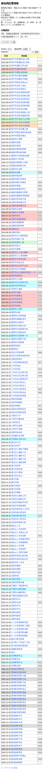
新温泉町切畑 (16, 726)
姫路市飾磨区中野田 (19, 192)
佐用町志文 (16, 659)
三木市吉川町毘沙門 (19, 379)
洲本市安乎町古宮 (18, 286)
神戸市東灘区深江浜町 (20, 59)
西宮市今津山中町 (18, 259)
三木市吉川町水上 (18, 382)
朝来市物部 (16, 566)
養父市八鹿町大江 (18, 456)
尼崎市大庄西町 (17, 212)
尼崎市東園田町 (17, 222)
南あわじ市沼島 (17, 546)
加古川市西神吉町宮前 (20, 356)
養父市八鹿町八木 (18, 452)
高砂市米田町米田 (18, 412)
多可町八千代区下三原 (20, 642)
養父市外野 (16, 466)
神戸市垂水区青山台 (19, 82)
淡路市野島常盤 (17, 582)
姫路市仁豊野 (16, 139)
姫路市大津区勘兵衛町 (20, 156)
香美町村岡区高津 (18, 706)
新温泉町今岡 (16, 722)
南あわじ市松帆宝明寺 (20, 539)
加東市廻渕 (16, 612)
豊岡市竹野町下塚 (18, 339)
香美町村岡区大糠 (18, 676)
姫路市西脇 (16, 186)
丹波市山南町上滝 (18, 496)
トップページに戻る (9, 768)
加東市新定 (16, 619)
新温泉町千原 (16, 736)
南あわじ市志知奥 (18, 536)
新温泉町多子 (16, 746)
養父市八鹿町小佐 (18, 459)
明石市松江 (16, 246)
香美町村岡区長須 (18, 699)
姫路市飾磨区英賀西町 (20, 196)
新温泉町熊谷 (16, 749)
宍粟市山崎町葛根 (18, 589)
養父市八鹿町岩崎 (18, 462)
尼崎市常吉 (16, 216)
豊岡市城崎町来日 (18, 319)
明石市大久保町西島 (19, 236)
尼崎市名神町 (16, 209)
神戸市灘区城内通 (18, 69)
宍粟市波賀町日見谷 (19, 596)
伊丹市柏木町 (16, 299)
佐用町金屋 (16, 666)
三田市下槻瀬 (16, 429)
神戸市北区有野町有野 (20, 92)
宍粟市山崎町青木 (18, 592)
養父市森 (15, 479)
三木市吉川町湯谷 (18, 389)
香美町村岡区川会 (18, 679)
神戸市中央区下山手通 (20, 119)
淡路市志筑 (16, 572)
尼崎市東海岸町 (17, 226)
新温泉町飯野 (16, 762)
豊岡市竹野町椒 (17, 342)
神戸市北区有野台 (18, 89)
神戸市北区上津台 (18, 86)
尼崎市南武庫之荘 (18, 202)
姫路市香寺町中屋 (18, 199)
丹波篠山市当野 (17, 436)
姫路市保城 (16, 142)
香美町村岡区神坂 (18, 686)
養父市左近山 (16, 476)
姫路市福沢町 (16, 176)
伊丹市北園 (16, 292)
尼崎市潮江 (16, 232)
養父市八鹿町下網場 (19, 449)
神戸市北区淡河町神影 (20, 102)
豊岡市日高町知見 (18, 332)
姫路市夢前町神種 (18, 149)
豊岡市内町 (16, 312)
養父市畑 (15, 482)
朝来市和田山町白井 (19, 559)
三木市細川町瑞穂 (18, 396)
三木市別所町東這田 (19, 362)
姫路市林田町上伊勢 (19, 162)
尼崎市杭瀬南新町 (18, 219)
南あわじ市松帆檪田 (19, 542)
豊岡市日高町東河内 (19, 329)
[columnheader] (6, 55)
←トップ (5, 42)
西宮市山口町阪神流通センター (24, 272)
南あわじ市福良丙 (18, 549)
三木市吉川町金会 (18, 392)
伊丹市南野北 (16, 296)
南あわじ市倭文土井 (19, 532)
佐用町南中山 (16, 656)
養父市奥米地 (16, 469)
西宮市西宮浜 (16, 276)
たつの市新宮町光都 (19, 629)
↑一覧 (13, 42)
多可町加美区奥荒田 (19, 646)
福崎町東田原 (16, 649)
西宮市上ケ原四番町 (19, 256)
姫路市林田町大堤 (18, 166)
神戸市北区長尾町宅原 (20, 116)
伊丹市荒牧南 (16, 302)
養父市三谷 (16, 442)
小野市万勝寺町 (17, 419)
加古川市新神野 (17, 352)
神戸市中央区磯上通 (19, 129)
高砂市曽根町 (16, 399)
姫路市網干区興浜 (18, 179)
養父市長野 (16, 489)
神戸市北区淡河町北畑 (20, 96)
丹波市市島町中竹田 (19, 502)
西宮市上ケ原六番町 (19, 252)
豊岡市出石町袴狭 (18, 316)
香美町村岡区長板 (18, 692)
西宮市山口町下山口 (19, 266)
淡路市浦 (15, 576)
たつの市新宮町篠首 (19, 636)
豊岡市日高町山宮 (18, 326)
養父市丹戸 (16, 446)
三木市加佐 (16, 366)
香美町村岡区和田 (18, 672)
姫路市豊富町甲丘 (18, 189)
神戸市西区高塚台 (18, 136)
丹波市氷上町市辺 (18, 519)
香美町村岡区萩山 (18, 689)
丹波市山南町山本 (18, 499)
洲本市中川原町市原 (19, 282)
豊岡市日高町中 (17, 322)
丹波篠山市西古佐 (18, 439)
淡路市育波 (16, 579)
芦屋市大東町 (16, 289)
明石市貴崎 (16, 249)
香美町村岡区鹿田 (18, 712)
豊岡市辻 (15, 349)
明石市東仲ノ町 (17, 239)
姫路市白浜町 (16, 169)
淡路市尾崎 (16, 569)
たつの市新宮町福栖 (19, 632)
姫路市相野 (16, 172)
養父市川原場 (16, 472)
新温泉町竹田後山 (18, 756)
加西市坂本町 (16, 432)
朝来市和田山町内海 (19, 556)
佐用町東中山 (16, 662)
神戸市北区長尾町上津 (20, 112)
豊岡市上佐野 (16, 309)
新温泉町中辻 (16, 716)
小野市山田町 (16, 426)
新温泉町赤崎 (16, 759)
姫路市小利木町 (17, 159)
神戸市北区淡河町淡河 (20, 99)
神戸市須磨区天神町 (19, 79)
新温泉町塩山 (16, 742)
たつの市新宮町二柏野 (20, 626)
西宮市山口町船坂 (18, 269)
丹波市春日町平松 (18, 516)
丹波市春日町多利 (18, 512)
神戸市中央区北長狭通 (20, 122)
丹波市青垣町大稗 (18, 522)
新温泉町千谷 (16, 739)
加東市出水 (16, 599)
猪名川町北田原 (17, 639)
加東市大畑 (16, 602)
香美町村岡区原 (17, 669)
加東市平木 (16, 606)
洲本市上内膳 (16, 279)
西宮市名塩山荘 (17, 262)
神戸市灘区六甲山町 (19, 66)
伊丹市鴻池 (16, 306)
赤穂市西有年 (16, 359)
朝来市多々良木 (17, 562)
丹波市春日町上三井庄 (20, 509)
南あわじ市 (16, 526)
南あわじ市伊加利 (18, 529)
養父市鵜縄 (16, 492)
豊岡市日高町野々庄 (19, 336)
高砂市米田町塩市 (18, 409)
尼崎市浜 (15, 229)
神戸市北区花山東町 (19, 109)
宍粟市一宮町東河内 (19, 586)
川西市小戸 (16, 416)
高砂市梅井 (16, 406)
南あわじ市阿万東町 (19, 552)
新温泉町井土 (16, 719)
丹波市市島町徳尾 (18, 506)
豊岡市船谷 (16, 346)
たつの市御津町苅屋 (19, 622)
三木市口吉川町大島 (19, 372)
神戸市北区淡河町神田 (20, 106)
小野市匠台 (16, 422)
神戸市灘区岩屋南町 (19, 72)
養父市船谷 (16, 486)
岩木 (13, 652)
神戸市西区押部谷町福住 (21, 132)
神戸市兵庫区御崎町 (19, 76)
